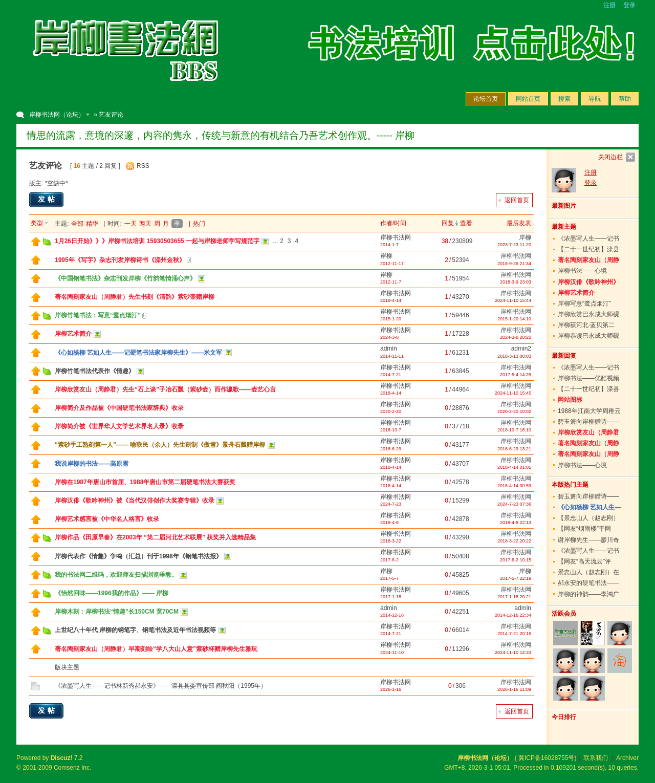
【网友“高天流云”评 (584, 561)
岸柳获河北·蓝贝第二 (586, 325)
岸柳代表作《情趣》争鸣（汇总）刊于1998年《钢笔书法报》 (138, 556)
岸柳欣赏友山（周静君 (588, 432)
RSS (143, 165)
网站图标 (570, 399)
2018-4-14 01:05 (514, 467)
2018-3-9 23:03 (515, 282)
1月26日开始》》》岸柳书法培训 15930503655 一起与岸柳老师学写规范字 (157, 241)
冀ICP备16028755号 (546, 758)
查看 (466, 223)
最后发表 (519, 223)
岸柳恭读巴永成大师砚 (588, 335)
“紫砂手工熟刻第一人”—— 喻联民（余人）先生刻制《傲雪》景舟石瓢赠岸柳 (160, 444)
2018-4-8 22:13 (515, 522)
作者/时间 (393, 223)
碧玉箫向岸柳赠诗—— (588, 421)
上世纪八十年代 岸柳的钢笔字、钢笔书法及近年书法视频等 (135, 630)
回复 (448, 223)
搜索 (564, 98)
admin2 (521, 348)
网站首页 (528, 98)
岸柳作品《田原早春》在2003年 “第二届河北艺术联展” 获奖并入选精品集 (155, 537)
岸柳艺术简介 (73, 333)
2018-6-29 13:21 (514, 448)
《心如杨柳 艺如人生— (589, 507)
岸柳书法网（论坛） (56, 114)
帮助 (625, 98)
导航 (594, 98)
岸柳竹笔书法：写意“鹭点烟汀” (98, 315)
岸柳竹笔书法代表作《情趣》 (95, 371)
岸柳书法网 (395, 237)
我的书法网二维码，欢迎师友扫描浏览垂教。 (116, 574)
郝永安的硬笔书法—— (588, 582)
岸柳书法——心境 (582, 270)
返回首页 (517, 200)
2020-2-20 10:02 (514, 411)
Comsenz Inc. (72, 767)
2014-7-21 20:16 (514, 633)
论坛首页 (485, 98)
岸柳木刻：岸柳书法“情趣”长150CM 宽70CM (117, 611)
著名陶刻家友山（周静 (588, 260)
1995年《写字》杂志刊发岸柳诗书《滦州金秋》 (120, 260)
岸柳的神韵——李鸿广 (588, 594)
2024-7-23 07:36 (514, 504)
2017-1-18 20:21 (514, 596)
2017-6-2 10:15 (515, 559)
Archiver (627, 758)
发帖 (47, 199)
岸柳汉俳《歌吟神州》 (588, 282)
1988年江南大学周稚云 (589, 411)
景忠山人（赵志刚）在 (588, 572)
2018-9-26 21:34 (514, 263)
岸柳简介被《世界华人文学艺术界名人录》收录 (119, 426)
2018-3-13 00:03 (514, 356)
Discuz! (62, 758)
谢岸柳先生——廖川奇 (588, 539)
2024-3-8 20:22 (515, 337)
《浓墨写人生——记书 (588, 238)
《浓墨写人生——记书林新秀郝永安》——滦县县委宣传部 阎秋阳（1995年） (161, 685)
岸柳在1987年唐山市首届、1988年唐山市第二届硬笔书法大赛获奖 (145, 482)
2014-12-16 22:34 (513, 615)
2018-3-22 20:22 (514, 540)
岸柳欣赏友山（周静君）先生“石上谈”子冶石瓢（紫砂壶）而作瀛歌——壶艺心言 (165, 389)
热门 (199, 223)
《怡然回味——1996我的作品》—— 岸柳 (111, 593)
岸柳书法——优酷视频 (588, 378)
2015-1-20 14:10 (514, 318)
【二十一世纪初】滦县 (588, 249)
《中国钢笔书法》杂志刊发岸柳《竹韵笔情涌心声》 (125, 278)
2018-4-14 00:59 (514, 485)
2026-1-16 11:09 (514, 689)
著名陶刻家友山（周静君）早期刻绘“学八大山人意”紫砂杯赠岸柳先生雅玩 (156, 648)
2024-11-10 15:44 (513, 300)
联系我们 (595, 758)
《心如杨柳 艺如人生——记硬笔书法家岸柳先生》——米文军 (138, 352)
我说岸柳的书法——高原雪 (91, 463)
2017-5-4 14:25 (515, 374)
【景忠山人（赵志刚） (588, 517)
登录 (629, 5)
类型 (37, 223)
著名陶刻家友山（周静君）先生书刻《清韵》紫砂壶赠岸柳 (134, 296)
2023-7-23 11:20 (514, 244)
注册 (609, 5)
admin (388, 348)
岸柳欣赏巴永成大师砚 (588, 314)
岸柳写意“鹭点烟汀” (584, 303)
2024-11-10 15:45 (513, 393)
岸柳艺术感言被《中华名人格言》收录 (107, 519)
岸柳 (525, 237)
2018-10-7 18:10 (514, 429)
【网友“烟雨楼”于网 (584, 528)
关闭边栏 (610, 157)
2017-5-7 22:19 (515, 578)
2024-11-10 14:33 (513, 652)
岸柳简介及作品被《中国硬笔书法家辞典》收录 (119, 407)
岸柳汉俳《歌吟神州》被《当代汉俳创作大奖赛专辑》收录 (134, 500)
